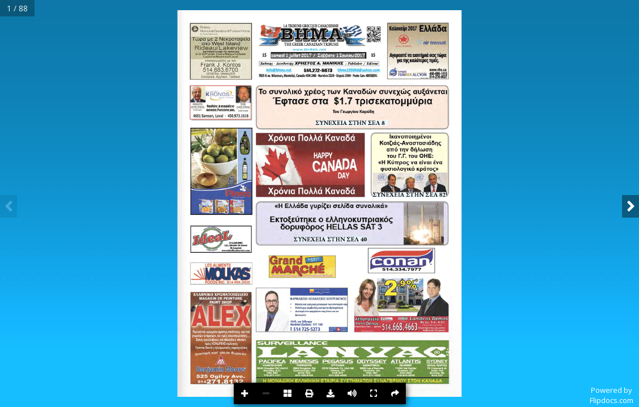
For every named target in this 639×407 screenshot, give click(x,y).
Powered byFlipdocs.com (611, 395)
